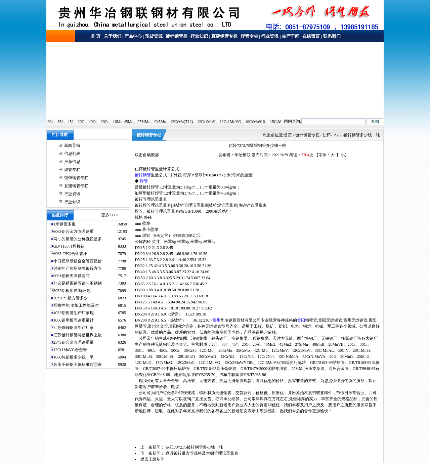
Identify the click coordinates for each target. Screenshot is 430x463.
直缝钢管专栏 (224, 36)
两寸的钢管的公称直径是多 (77, 239)
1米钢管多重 (65, 224)
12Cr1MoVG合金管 (70, 349)
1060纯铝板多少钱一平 (73, 357)
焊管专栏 (249, 36)
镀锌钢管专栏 (76, 177)
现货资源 (154, 36)
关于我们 (112, 36)
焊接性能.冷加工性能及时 (76, 305)
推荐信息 (72, 161)
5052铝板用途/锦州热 (72, 290)
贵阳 (301, 320)
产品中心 (133, 36)
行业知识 (199, 36)
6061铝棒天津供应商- (72, 275)
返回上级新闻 (152, 459)
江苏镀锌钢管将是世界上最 (77, 335)
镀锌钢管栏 (176, 36)
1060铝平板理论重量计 (73, 320)
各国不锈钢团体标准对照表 (77, 364)
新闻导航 (72, 145)
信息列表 (72, 153)
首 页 (95, 36)
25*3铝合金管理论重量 (73, 342)
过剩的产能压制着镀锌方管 (77, 268)
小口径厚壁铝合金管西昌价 (77, 261)
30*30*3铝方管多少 (70, 298)
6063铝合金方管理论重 (73, 231)
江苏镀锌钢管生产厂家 (73, 327)
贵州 (216, 320)
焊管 (144, 181)
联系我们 (332, 36)
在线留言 (311, 36)
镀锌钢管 (143, 175)
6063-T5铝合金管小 (70, 253)
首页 (288, 135)
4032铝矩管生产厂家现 (73, 312)
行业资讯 (269, 36)
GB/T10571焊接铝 (69, 246)
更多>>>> (109, 215)
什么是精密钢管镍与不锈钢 (77, 283)
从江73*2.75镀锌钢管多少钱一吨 (194, 447)
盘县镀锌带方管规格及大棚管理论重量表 (202, 453)
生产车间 (290, 36)
